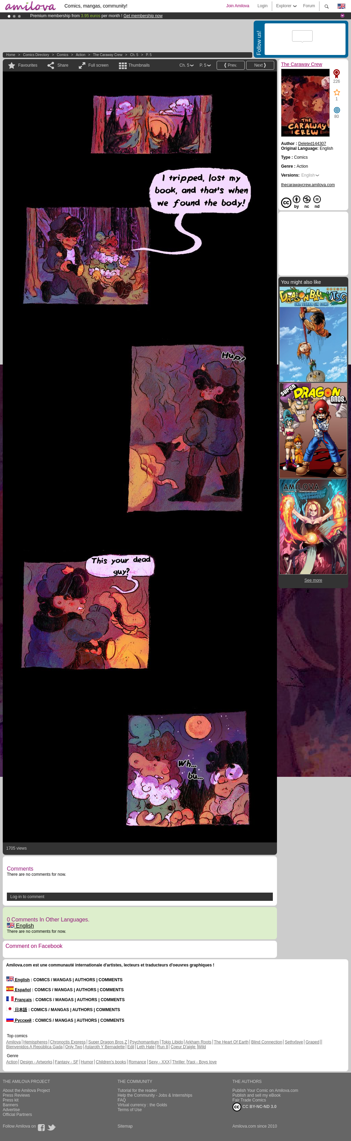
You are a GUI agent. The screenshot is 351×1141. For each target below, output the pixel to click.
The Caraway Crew (107, 55)
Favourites (27, 65)
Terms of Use (130, 1109)
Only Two (73, 1046)
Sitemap (125, 1126)
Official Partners (17, 1114)
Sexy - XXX (159, 1062)
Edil (131, 1046)
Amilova (13, 1042)
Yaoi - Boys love (202, 1062)
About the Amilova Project (26, 1090)
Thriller (179, 1062)
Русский (19, 1020)
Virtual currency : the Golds (142, 1105)
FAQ (122, 1100)
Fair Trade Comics (249, 1100)
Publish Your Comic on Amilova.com (265, 1090)
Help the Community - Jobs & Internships (155, 1095)
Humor (87, 1062)
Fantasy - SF (66, 1062)
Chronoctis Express (68, 1042)
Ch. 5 (134, 55)
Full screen (98, 65)
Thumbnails (139, 65)
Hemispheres (35, 1042)
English (20, 926)
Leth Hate (146, 1046)
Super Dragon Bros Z (107, 1042)
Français (19, 999)
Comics (62, 55)
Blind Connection (266, 1042)
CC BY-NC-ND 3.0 (254, 1107)
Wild (202, 1046)
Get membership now (142, 15)
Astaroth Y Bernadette (105, 1046)
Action (80, 55)
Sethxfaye (294, 1042)
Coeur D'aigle (184, 1046)
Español (18, 989)
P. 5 (149, 55)
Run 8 (162, 1046)
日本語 (16, 1009)
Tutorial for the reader (137, 1090)
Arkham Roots (198, 1042)
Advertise (11, 1109)
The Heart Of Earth (231, 1042)
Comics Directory (36, 55)
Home (10, 55)
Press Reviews (16, 1095)
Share (62, 65)
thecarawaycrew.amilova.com (308, 184)
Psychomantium (144, 1042)
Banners (10, 1105)
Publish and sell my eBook (256, 1095)
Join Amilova (237, 5)
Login (262, 5)
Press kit (11, 1100)
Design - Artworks (36, 1062)
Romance (137, 1062)
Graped (312, 1042)
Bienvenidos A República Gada (34, 1046)
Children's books (111, 1062)
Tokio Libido (172, 1042)
